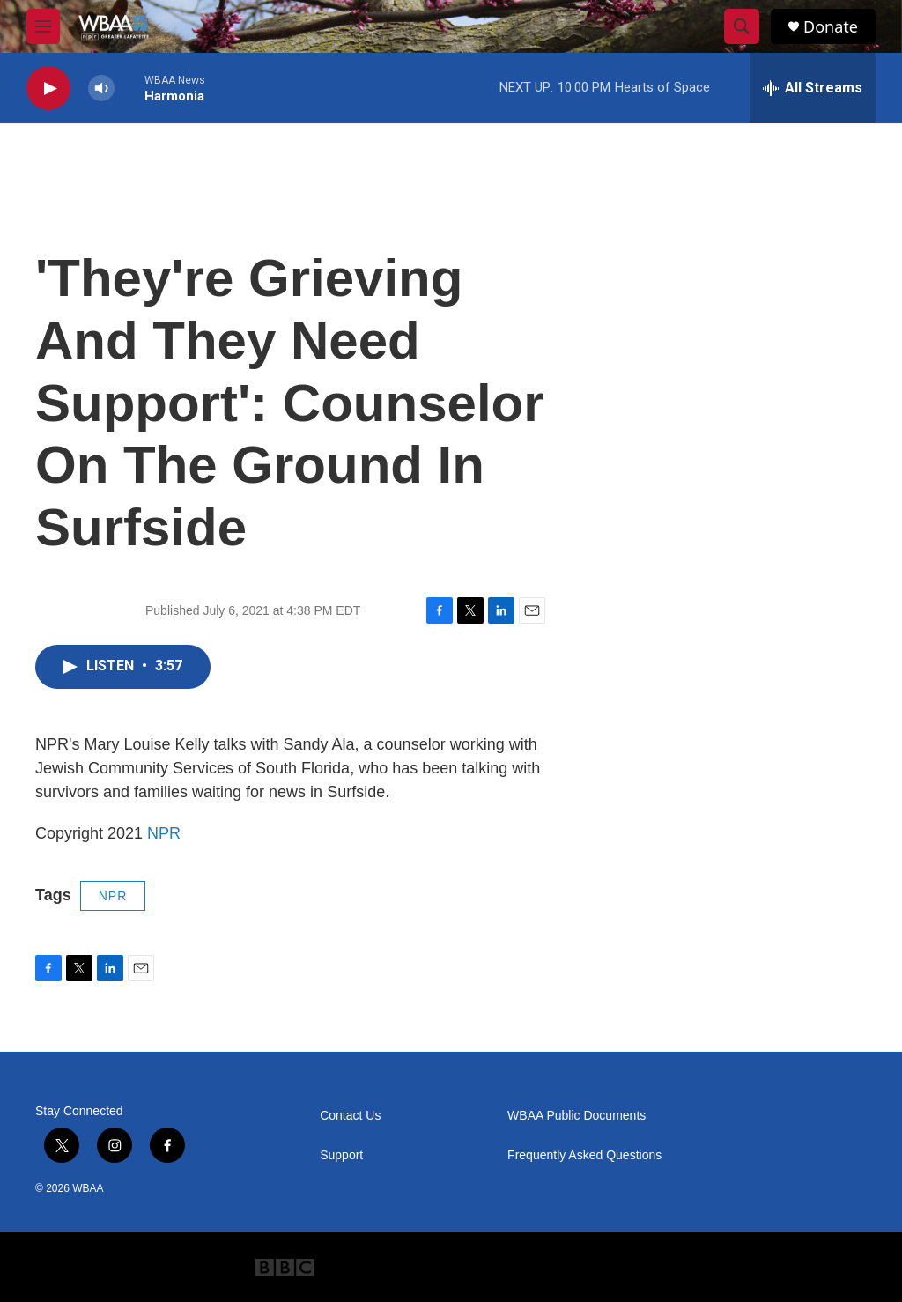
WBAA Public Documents (576, 1115)
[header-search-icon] (741, 26)
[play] (48, 88)
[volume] (101, 88)
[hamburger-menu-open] (43, 26)
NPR (164, 833)
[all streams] (813, 88)
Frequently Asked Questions (584, 1155)
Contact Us (350, 1115)
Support (341, 1155)
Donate (830, 27)
